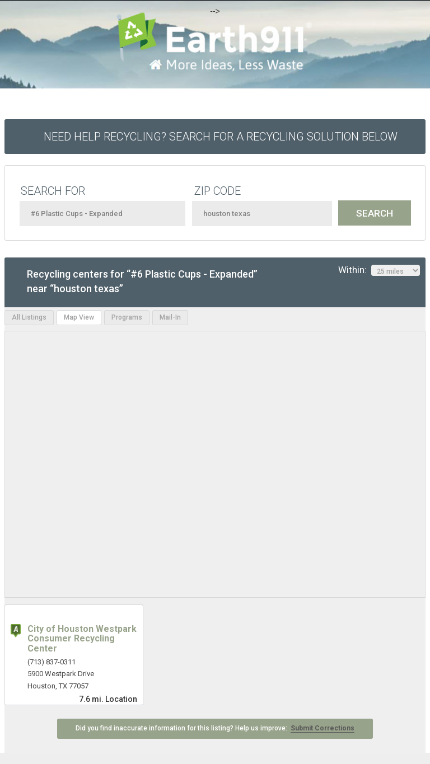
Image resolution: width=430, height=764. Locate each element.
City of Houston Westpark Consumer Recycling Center (82, 639)
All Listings (29, 317)
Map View (79, 317)
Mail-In (170, 317)
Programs (126, 317)
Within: (379, 270)
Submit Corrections (322, 728)
